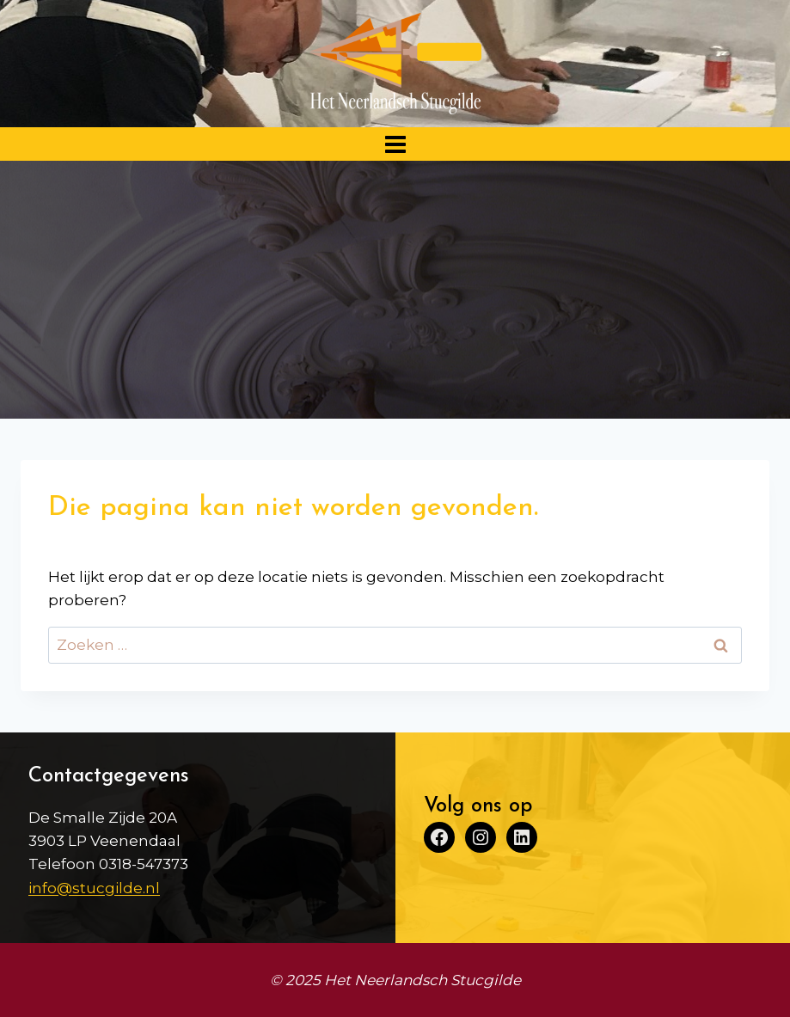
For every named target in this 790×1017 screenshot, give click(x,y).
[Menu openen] (395, 144)
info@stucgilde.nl (94, 888)
